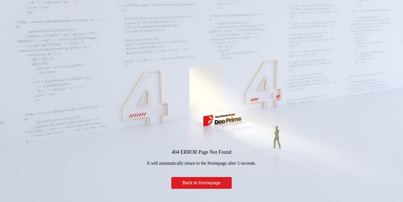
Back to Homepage (201, 182)
